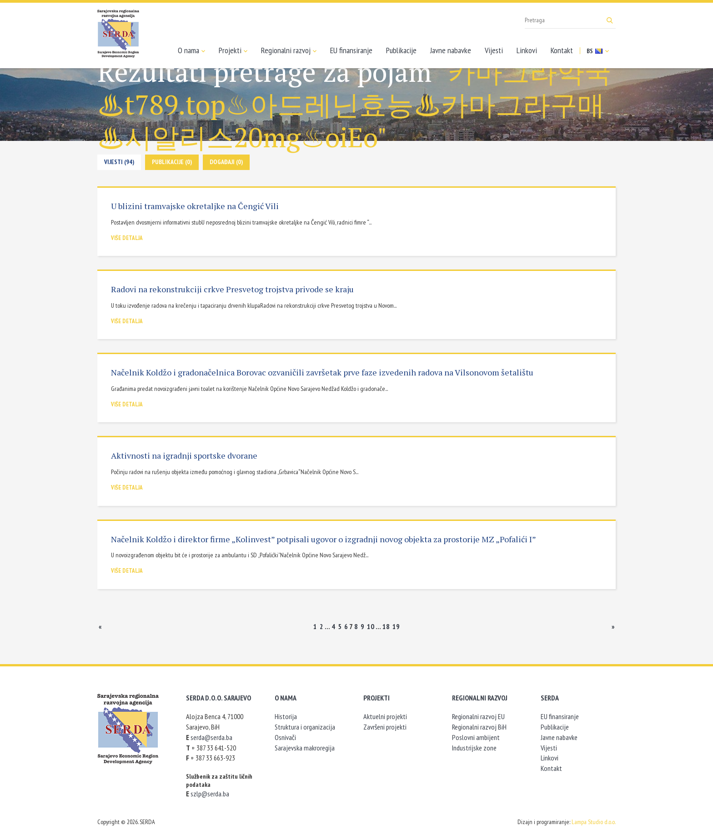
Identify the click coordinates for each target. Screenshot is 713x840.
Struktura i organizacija (305, 726)
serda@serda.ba (211, 737)
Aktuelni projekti (385, 716)
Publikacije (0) (172, 162)
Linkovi (527, 50)
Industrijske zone (474, 747)
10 (370, 626)
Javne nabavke (450, 50)
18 (386, 626)
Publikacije (401, 50)
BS (598, 51)
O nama (191, 50)
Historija (286, 716)
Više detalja (127, 238)
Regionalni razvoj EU (478, 716)
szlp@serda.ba (210, 793)
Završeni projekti (385, 726)
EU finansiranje (351, 50)
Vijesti (494, 50)
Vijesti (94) (119, 162)
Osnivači (285, 737)
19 (396, 626)
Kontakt (562, 50)
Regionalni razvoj (288, 50)
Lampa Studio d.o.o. (594, 822)
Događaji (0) (226, 162)
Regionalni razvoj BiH (479, 726)
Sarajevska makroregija (305, 747)
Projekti (233, 50)
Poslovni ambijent (476, 737)
